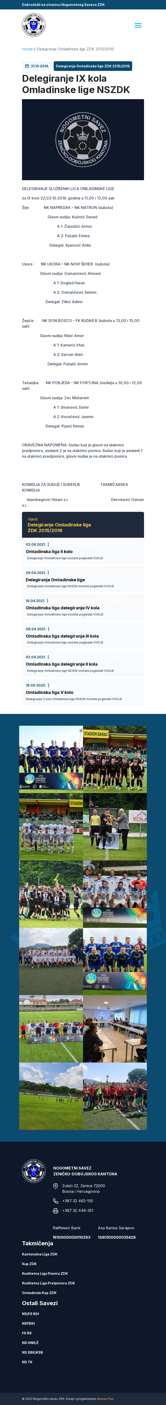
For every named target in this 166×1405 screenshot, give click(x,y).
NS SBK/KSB (32, 1352)
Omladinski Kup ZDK (39, 1293)
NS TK (27, 1362)
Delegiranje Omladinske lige (55, 579)
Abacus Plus (105, 1399)
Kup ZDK (29, 1264)
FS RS (27, 1333)
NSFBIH (28, 1323)
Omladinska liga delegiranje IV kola (63, 607)
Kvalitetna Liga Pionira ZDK (45, 1273)
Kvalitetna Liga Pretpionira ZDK (48, 1283)
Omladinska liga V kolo (49, 692)
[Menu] (138, 25)
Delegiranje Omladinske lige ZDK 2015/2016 (75, 49)
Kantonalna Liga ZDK (39, 1254)
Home (27, 49)
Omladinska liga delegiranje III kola (62, 636)
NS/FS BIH (30, 1314)
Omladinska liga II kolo (49, 551)
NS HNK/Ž (30, 1343)
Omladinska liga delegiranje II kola (62, 664)
